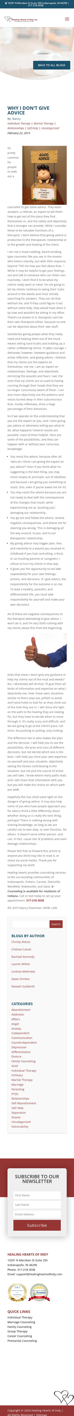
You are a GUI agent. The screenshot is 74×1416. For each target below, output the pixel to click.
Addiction (17, 1014)
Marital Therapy (43, 123)
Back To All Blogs (51, 65)
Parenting (17, 1089)
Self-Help (32, 128)
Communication (21, 1038)
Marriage (17, 1084)
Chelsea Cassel (21, 949)
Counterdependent (24, 1042)
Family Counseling (23, 1061)
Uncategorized (50, 128)
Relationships (15, 128)
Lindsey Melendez (23, 971)
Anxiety (16, 1028)
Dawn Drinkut (20, 979)
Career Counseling (19, 1336)
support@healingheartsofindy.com (39, 1274)
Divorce (16, 1056)
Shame (16, 1117)
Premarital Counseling (22, 1341)
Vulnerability (19, 1126)
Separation (18, 1112)
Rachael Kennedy (22, 957)
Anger (15, 1024)
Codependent (20, 1033)
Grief (14, 1066)
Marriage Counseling (21, 1322)
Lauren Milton (20, 964)
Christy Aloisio (20, 942)
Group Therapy (17, 1331)
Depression (18, 1047)
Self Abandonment (23, 1103)
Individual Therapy (18, 123)
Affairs (15, 1019)
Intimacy (17, 1075)
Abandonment (20, 1010)
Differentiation (21, 1052)
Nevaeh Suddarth (23, 986)
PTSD (14, 1094)
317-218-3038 (35, 5)
